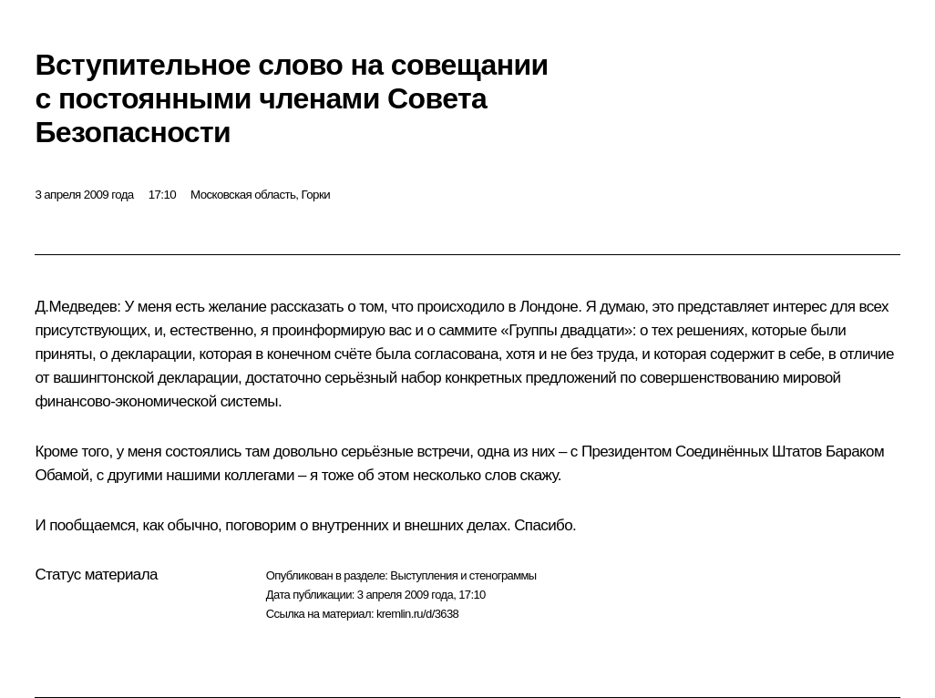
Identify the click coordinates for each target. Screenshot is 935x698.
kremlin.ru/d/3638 (417, 614)
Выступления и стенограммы (463, 575)
